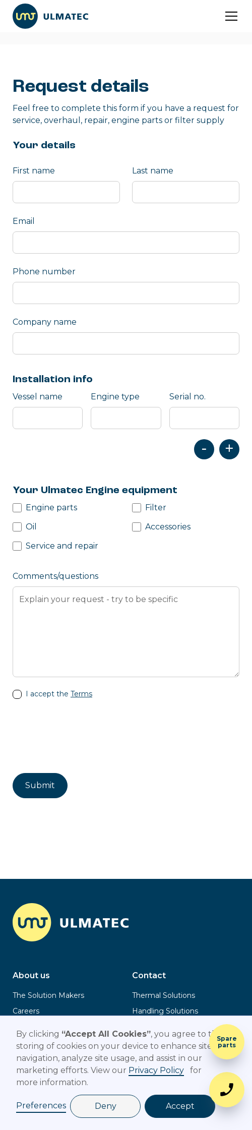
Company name (45, 322)
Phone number (44, 271)
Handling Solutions (165, 1011)
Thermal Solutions (163, 995)
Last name (152, 170)
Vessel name (37, 396)
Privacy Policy (156, 1070)
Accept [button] (180, 1106)
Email (24, 221)
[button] (229, 16)
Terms (81, 693)
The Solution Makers (48, 995)
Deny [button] (105, 1106)
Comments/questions (55, 576)
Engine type (115, 396)
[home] (50, 16)
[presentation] (89, 737)
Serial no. (187, 396)
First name (34, 170)
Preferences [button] (41, 1105)
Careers (26, 1011)
